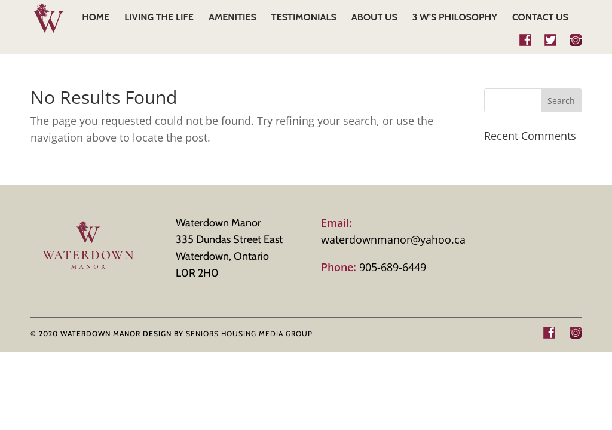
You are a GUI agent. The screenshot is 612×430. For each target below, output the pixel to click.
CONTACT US (540, 18)
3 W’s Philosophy (454, 18)
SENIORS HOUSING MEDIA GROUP (249, 333)
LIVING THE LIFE (159, 18)
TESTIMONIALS (303, 18)
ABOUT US (374, 18)
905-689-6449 (373, 267)
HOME (95, 18)
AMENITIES (232, 18)
